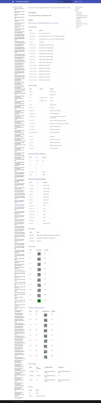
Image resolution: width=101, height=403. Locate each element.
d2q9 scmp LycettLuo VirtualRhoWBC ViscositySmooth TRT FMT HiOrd (20, 247)
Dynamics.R (56, 23)
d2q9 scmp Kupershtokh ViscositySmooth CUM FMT (19, 30)
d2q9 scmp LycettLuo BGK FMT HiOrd (20, 98)
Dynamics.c (50, 23)
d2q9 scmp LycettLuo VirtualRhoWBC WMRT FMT (19, 280)
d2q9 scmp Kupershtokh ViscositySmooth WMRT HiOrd (19, 77)
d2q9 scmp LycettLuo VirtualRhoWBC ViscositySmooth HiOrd (19, 234)
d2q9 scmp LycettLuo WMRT (19, 362)
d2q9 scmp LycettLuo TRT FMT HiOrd (20, 127)
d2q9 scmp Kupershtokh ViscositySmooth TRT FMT (20, 54)
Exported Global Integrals (34, 179)
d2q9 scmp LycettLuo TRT (20, 121)
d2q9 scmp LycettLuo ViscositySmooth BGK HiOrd (19, 305)
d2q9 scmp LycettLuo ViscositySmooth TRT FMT (20, 336)
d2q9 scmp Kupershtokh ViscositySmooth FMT (19, 42)
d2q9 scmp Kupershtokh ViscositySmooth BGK (19, 13)
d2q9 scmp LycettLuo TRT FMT (20, 124)
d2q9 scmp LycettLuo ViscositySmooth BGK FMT (20, 297)
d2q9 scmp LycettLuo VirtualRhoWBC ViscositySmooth (19, 183)
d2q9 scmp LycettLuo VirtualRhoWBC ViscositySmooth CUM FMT (19, 210)
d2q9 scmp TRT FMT (19, 375)
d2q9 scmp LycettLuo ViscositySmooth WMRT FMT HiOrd (19, 354)
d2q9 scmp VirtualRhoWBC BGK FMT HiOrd (20, 388)
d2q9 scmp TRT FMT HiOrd (20, 376)
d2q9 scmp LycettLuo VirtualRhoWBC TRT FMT (20, 173)
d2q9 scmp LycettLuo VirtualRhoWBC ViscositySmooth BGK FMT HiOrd (20, 196)
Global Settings (79, 14)
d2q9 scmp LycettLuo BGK (20, 93)
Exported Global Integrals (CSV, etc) (82, 18)
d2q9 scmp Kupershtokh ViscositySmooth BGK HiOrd (19, 23)
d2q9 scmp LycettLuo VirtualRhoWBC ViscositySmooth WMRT (19, 257)
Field (37, 311)
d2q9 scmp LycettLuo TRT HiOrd (20, 130)
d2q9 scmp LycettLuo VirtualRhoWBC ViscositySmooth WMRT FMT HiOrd (19, 267)
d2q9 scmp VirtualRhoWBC (20, 380)
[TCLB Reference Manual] (13, 1)
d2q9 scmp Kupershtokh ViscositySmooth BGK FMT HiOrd (20, 19)
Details (76, 10)
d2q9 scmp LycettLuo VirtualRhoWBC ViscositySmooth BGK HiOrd (19, 201)
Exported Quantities (33, 154)
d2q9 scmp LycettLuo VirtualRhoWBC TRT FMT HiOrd (20, 176)
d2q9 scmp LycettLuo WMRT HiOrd (19, 371)
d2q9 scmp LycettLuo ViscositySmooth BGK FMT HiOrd (20, 301)
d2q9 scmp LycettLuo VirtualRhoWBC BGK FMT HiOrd (20, 142)
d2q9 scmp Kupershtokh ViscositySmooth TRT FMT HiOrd (20, 58)
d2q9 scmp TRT (18, 373)
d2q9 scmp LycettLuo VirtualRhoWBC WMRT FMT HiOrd (19, 284)
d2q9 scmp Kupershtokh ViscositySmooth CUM (19, 27)
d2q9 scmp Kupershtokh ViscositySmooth (19, 10)
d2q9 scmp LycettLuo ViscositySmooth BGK (19, 294)
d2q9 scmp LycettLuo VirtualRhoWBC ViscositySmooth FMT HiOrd (19, 230)
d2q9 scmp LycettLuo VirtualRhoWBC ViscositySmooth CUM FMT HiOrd (19, 215)
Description (77, 8)
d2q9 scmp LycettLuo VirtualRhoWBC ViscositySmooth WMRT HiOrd (19, 272)
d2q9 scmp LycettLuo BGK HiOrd (20, 101)
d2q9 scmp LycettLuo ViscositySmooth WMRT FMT (19, 350)
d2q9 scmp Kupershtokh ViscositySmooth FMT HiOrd (19, 45)
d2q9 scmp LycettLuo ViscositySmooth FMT (19, 323)
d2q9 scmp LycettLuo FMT (20, 114)
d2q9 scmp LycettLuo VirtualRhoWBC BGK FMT (20, 138)
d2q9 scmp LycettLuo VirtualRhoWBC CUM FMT (20, 151)
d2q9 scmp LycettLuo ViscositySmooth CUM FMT (19, 312)
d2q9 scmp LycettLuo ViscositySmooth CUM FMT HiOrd (19, 316)
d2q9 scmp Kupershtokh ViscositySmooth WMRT (19, 65)
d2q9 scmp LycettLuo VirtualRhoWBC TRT (19, 170)
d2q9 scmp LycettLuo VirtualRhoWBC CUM (19, 148)
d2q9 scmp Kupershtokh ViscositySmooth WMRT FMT (19, 69)
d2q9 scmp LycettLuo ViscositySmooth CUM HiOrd (19, 320)
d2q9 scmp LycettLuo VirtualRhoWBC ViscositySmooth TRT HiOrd (19, 252)
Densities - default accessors (82, 23)
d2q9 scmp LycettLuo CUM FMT (20, 106)
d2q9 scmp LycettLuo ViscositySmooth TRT (19, 333)
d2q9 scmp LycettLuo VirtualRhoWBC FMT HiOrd (20, 164)
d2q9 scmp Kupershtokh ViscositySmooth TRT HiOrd (19, 62)
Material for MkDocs (20, 401)
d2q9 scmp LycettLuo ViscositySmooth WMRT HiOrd (19, 359)
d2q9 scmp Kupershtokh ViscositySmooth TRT (19, 52)
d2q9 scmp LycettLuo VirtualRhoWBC (19, 133)
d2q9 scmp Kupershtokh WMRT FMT (19, 83)
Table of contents (79, 7)
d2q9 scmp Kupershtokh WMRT (19, 81)
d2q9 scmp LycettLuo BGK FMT (20, 96)
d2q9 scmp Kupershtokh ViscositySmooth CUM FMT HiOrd (19, 34)
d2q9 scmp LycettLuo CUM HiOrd (20, 112)
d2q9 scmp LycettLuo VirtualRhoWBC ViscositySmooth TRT (19, 238)
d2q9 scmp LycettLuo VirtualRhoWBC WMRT (19, 276)
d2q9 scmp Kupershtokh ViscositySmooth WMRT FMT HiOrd (19, 73)
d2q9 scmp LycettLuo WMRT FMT (19, 365)
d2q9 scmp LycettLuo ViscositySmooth (19, 292)
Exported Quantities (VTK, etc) (82, 15)
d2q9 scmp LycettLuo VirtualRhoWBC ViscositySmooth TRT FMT (20, 243)
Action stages (79, 25)
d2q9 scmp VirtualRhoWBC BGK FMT (20, 385)
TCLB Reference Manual (17, 7)
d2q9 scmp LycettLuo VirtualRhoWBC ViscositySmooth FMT (19, 225)
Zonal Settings (79, 12)
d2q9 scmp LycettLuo (19, 91)
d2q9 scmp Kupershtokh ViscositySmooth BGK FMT (20, 16)
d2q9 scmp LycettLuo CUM (20, 103)
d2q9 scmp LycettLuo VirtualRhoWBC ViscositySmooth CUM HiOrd (19, 221)
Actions (77, 27)
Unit (36, 157)
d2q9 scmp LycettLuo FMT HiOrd (20, 116)
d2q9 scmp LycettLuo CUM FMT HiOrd (20, 109)
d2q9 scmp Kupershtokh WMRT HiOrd (19, 89)
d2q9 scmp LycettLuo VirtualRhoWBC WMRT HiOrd (19, 288)
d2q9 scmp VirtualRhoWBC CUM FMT (20, 397)
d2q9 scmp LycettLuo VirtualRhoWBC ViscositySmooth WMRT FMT (19, 262)
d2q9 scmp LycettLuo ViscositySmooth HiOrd (19, 330)
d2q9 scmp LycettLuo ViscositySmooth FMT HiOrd (19, 327)
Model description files (33, 23)
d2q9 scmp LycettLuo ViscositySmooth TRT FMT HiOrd (20, 339)
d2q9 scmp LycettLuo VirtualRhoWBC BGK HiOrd (20, 145)
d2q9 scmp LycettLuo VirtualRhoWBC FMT (19, 161)
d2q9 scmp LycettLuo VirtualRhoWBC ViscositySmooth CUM (19, 205)
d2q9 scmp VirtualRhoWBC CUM (20, 394)
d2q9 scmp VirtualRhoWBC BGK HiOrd (20, 391)
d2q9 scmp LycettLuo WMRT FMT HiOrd (19, 368)
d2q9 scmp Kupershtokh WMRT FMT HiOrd (19, 86)
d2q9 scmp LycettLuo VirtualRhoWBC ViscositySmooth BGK (19, 187)
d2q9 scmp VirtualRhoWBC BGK (20, 382)
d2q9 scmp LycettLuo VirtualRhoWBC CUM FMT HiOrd (20, 154)
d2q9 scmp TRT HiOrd (19, 378)
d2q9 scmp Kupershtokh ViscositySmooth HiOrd (19, 49)
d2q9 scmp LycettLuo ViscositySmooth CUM (19, 308)
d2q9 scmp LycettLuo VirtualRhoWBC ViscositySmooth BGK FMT (20, 191)
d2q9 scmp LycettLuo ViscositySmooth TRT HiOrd (19, 343)
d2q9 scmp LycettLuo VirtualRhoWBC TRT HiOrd (20, 180)
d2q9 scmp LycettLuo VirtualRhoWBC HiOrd (19, 167)
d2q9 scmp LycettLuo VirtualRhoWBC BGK (19, 136)
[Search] (65, 1)
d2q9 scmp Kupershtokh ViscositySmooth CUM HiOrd (19, 38)
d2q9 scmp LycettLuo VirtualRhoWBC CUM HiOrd (20, 158)
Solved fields (78, 22)
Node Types (78, 20)
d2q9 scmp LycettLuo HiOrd (19, 119)
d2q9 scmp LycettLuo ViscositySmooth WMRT (19, 347)
